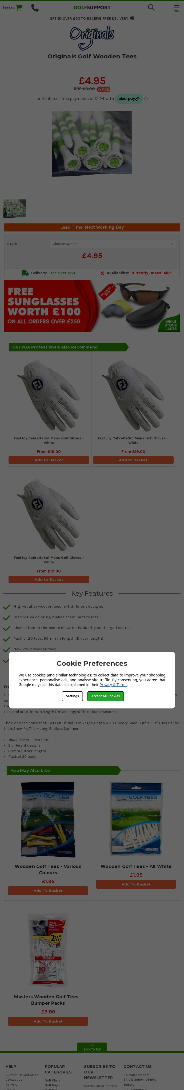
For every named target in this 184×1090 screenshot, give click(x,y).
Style (12, 244)
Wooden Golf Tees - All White (136, 866)
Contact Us (14, 1079)
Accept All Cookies (105, 696)
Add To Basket (48, 890)
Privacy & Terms (113, 684)
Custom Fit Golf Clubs (22, 1075)
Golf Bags (52, 1085)
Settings (72, 696)
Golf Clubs (53, 1080)
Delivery (11, 1085)
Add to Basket (49, 460)
